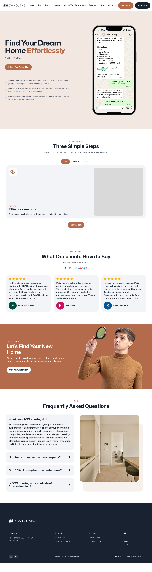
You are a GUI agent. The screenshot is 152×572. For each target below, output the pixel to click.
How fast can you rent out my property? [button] (35, 464)
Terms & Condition (122, 566)
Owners (126, 5)
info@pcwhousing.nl (63, 549)
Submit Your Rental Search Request (80, 5)
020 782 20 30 (60, 545)
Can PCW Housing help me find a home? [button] (35, 477)
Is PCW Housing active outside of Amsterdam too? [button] (30, 492)
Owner (125, 549)
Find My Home (95, 545)
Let (39, 5)
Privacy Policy (137, 566)
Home (31, 5)
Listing (56, 5)
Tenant (126, 554)
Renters (142, 5)
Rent (47, 5)
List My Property (95, 549)
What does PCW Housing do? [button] (28, 426)
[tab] (65, 162)
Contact (112, 5)
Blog (102, 5)
